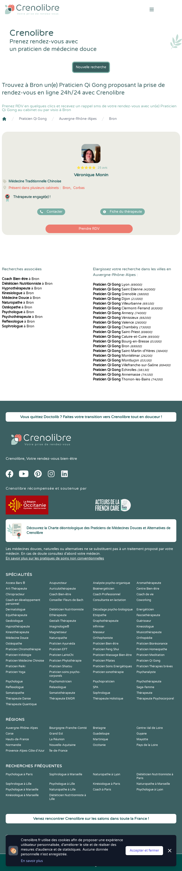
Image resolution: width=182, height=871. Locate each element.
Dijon (117, 299)
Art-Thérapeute (16, 588)
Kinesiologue (145, 626)
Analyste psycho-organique (111, 583)
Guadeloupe (101, 733)
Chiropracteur (15, 594)
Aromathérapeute (148, 583)
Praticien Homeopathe (151, 649)
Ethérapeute (58, 615)
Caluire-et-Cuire (126, 337)
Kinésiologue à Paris (106, 783)
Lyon (117, 285)
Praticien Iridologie (18, 655)
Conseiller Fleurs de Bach (66, 600)
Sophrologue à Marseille (65, 774)
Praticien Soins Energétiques (112, 666)
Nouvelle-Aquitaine (62, 745)
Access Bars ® (15, 583)
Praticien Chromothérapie (23, 649)
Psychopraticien (103, 681)
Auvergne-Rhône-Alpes (78, 119)
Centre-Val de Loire (149, 728)
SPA (95, 687)
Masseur (99, 632)
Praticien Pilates (104, 660)
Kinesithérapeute (17, 632)
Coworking (143, 600)
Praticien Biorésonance (152, 643)
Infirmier (99, 626)
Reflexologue (15, 687)
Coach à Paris (102, 789)
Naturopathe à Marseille (153, 783)
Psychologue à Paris (19, 774)
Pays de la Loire (147, 745)
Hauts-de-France (17, 739)
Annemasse (123, 375)
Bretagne (99, 728)
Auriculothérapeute (62, 588)
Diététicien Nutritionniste (66, 609)
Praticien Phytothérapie (65, 660)
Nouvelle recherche (91, 67)
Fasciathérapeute (148, 615)
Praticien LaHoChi (61, 655)
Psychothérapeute (148, 681)
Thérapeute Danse (18, 698)
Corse (10, 733)
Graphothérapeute (105, 621)
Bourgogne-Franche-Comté (68, 728)
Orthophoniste (103, 638)
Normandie (13, 745)
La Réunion (56, 739)
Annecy (119, 313)
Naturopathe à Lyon (106, 774)
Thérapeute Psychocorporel (155, 698)
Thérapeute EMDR (62, 698)
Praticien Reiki (15, 666)
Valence (119, 322)
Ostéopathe (14, 643)
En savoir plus (32, 861)
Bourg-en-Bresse (127, 341)
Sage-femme (145, 687)
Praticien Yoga (15, 672)
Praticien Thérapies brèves (154, 666)
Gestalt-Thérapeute (62, 621)
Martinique (100, 739)
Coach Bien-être (60, 594)
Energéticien (145, 609)
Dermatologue (15, 609)
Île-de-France (58, 750)
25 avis (102, 167)
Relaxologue (57, 687)
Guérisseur (143, 621)
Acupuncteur (58, 583)
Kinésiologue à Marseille (22, 795)
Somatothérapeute (62, 693)
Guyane (141, 733)
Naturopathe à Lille (62, 789)
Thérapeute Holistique (108, 698)
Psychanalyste (146, 672)
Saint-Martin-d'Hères (130, 351)
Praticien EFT (58, 649)
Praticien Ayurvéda (62, 643)
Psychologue (14, 681)
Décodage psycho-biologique (113, 609)
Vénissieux (122, 318)
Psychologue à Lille (62, 783)
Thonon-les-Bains (128, 379)
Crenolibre (15, 458)
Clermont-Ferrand (127, 308)
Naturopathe (58, 638)
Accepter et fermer (144, 850)
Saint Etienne (124, 289)
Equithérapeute (16, 615)
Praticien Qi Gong (33, 119)
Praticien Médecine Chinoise (25, 660)
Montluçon (122, 360)
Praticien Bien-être (105, 643)
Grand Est (56, 733)
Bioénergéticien (103, 588)
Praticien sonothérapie (108, 672)
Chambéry (121, 327)
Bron (113, 119)
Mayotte (142, 739)
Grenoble (121, 294)
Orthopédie (144, 638)
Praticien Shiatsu (60, 666)
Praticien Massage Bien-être (112, 655)
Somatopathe (15, 693)
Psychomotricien (60, 681)
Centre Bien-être (147, 588)
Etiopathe (99, 615)
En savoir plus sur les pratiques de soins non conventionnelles (55, 558)
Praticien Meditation (150, 655)
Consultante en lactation (109, 600)
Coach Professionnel (106, 594)
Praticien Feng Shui (106, 649)
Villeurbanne (123, 304)
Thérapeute (144, 693)
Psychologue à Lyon (149, 789)
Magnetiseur (58, 632)
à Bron (20, 279)
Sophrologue (101, 693)
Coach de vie (145, 594)
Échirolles (121, 370)
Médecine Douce (17, 638)
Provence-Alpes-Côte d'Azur (25, 750)
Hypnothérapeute (18, 626)
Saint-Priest (122, 332)
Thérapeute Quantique (21, 704)
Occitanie (99, 745)
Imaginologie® (59, 626)
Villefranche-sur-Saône (131, 365)
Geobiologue (14, 621)
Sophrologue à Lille (19, 783)
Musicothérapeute (149, 632)
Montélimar (122, 356)
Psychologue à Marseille (22, 789)
